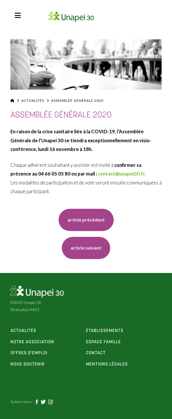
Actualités (32, 100)
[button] (17, 15)
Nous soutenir (27, 364)
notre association (32, 342)
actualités (23, 330)
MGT (35, 309)
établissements (105, 330)
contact (96, 353)
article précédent (86, 219)
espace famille (103, 342)
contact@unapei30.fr (121, 174)
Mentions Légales (107, 364)
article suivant (86, 247)
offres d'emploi (29, 353)
